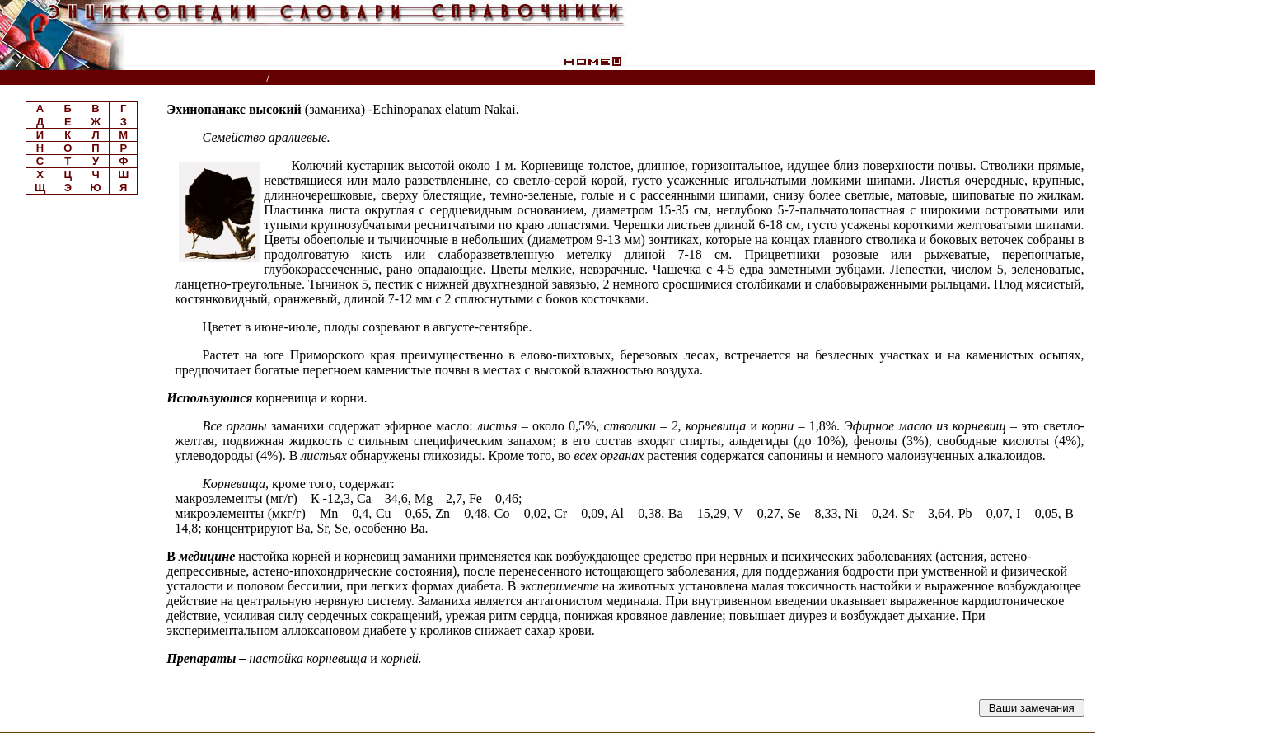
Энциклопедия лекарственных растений (395, 78)
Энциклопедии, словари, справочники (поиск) (134, 78)
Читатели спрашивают (1031, 78)
